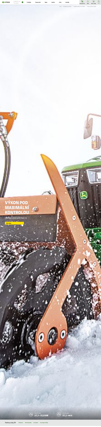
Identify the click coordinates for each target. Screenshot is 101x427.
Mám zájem (9, 224)
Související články (44, 423)
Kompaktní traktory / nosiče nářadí (79, 7)
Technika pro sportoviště (67, 7)
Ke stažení (36, 423)
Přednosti (21, 423)
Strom (60, 7)
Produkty (31, 3)
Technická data (28, 423)
